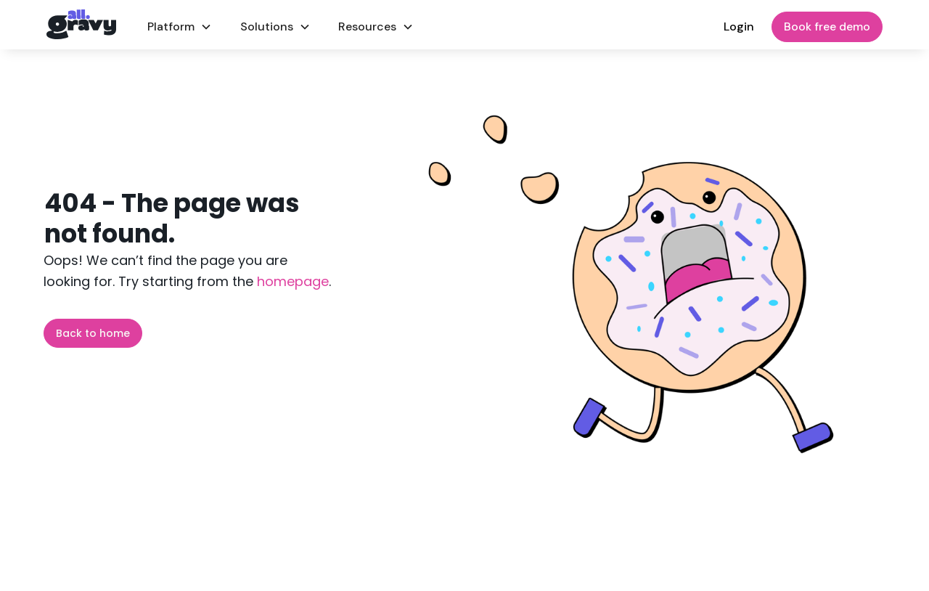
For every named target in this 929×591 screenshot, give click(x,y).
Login (739, 26)
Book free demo (827, 26)
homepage (291, 281)
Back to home (93, 333)
